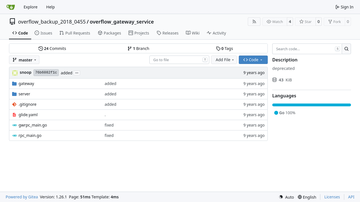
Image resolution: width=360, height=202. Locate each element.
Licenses (332, 196)
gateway (26, 83)
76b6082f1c (46, 72)
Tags (224, 48)
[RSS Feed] (254, 21)
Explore (30, 7)
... (76, 72)
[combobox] (179, 60)
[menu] (286, 197)
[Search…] (346, 48)
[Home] (11, 7)
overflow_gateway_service (122, 21)
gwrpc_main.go (33, 125)
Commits (52, 48)
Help (50, 7)
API (351, 196)
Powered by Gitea (22, 196)
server (24, 94)
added (67, 72)
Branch (138, 48)
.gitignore (28, 104)
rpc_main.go (30, 135)
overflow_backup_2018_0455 (52, 21)
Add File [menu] (225, 59)
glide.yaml (28, 114)
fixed (109, 125)
